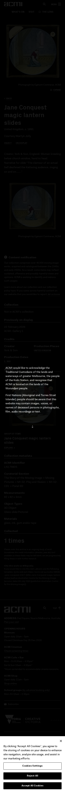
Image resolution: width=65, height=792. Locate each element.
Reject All (32, 776)
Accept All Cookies (32, 786)
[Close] (61, 741)
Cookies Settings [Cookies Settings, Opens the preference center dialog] (32, 766)
